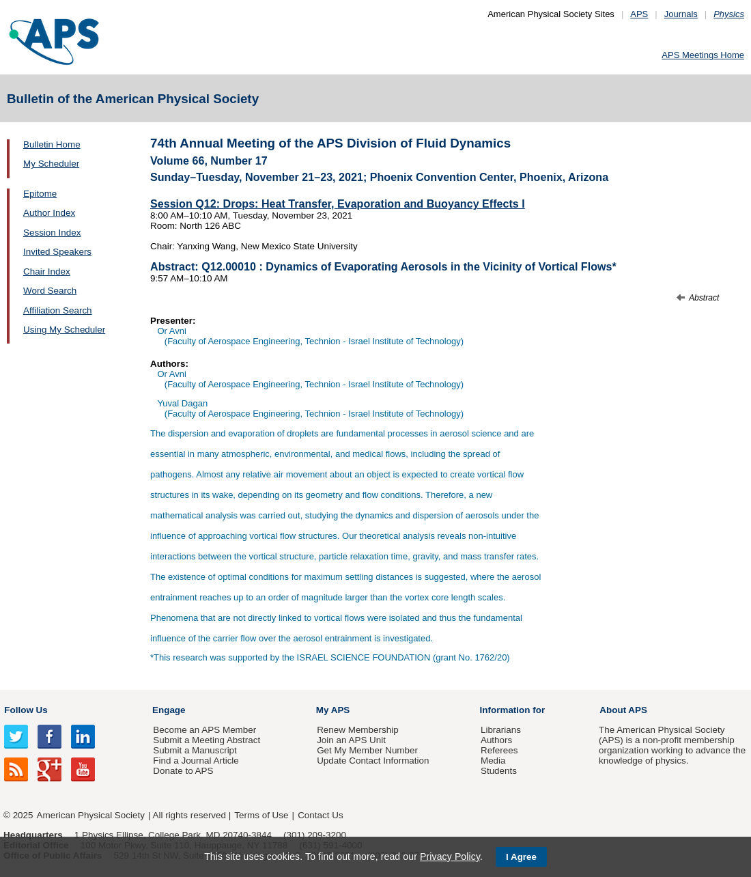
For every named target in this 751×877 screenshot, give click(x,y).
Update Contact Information (373, 760)
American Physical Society (91, 815)
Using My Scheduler (64, 329)
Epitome (40, 194)
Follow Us (25, 710)
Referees (499, 750)
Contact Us (320, 815)
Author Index (49, 213)
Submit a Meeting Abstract (206, 740)
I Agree (521, 857)
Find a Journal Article (195, 760)
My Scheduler (51, 163)
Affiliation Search (57, 310)
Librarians (501, 730)
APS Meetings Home (703, 55)
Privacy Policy (450, 856)
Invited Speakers (57, 252)
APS (639, 14)
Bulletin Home (52, 144)
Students (499, 771)
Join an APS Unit (351, 740)
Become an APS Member (204, 730)
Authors (496, 740)
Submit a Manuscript (194, 750)
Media (493, 760)
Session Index (52, 232)
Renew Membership (358, 730)
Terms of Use (261, 815)
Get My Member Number (367, 750)
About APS (623, 710)
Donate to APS (183, 771)
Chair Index (46, 271)
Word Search (49, 291)
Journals (681, 14)
